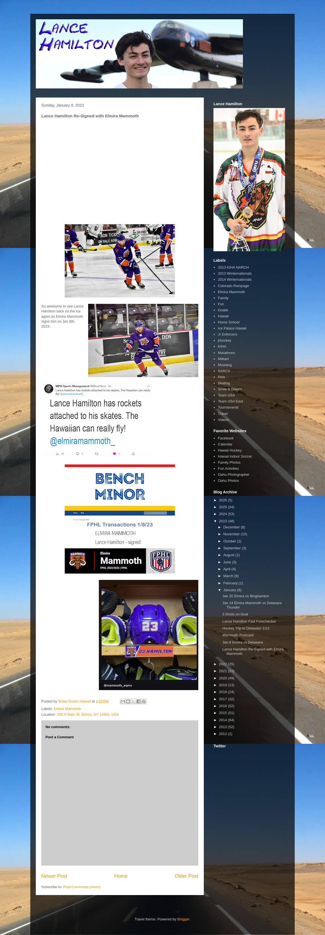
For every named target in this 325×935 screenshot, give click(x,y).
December (232, 527)
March (228, 576)
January (230, 590)
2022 (223, 664)
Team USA (226, 395)
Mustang (225, 365)
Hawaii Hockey (230, 450)
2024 (223, 514)
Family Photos (229, 462)
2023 (223, 521)
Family (223, 298)
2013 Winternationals (234, 273)
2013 (223, 727)
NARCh (224, 371)
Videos (223, 420)
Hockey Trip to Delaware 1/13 (245, 628)
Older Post (186, 876)
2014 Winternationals (234, 279)
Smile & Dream (230, 389)
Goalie (223, 310)
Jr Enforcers (227, 334)
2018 (223, 692)
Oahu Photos (228, 481)
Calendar (225, 444)
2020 (223, 678)
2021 (223, 671)
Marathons (226, 353)
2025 (223, 507)
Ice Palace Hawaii (232, 328)
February (231, 583)
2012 (223, 734)
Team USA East (230, 401)
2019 (223, 685)
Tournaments (228, 407)
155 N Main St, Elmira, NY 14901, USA (88, 714)
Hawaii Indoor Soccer (235, 456)
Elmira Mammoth (67, 709)
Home (121, 876)
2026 (223, 500)
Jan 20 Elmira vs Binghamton (245, 596)
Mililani (223, 359)
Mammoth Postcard (237, 635)
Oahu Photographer (233, 474)
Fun (221, 304)
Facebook (226, 438)
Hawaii (223, 316)
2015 (223, 713)
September (232, 548)
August (229, 555)
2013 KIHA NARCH (233, 267)
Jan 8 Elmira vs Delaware (242, 642)
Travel (223, 414)
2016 (223, 706)
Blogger (183, 919)
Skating (224, 383)
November (232, 534)
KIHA (222, 346)
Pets (221, 377)
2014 (223, 720)
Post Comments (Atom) (82, 887)
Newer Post (54, 876)
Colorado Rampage (233, 286)
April (227, 569)
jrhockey (224, 340)
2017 (223, 699)
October (230, 541)
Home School (228, 322)
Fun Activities (228, 468)
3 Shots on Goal (235, 614)
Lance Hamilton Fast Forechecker (249, 621)
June (227, 562)
